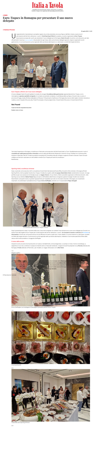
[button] (13, 430)
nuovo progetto (29, 40)
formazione (86, 232)
